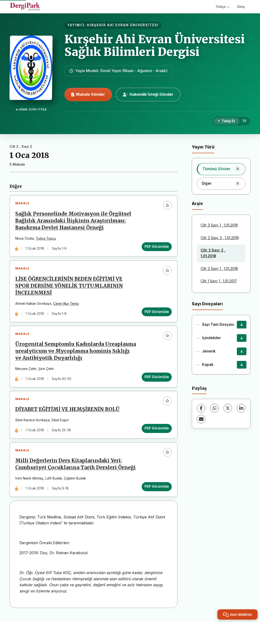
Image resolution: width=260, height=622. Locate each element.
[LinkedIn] (241, 408)
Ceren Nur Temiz (66, 305)
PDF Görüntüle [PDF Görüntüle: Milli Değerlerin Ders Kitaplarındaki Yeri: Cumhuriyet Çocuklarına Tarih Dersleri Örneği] (156, 490)
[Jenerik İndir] (241, 351)
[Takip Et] (226, 121)
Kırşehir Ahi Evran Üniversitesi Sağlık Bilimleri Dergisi (154, 45)
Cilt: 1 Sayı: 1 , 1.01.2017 (219, 281)
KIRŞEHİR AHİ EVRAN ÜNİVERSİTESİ (123, 25)
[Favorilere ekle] (167, 205)
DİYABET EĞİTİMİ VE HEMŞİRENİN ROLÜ (68, 413)
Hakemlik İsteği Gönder (148, 94)
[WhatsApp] (214, 408)
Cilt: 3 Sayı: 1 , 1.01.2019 (219, 225)
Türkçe (222, 7)
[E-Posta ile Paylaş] (201, 419)
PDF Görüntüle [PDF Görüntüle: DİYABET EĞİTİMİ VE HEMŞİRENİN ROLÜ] (156, 431)
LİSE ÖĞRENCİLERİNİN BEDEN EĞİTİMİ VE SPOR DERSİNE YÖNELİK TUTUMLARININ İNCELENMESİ (69, 287)
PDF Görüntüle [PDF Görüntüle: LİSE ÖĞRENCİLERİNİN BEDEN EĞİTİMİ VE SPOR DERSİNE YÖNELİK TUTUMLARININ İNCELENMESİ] (156, 313)
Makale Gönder (88, 94)
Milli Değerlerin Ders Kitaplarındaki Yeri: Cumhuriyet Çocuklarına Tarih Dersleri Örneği (76, 468)
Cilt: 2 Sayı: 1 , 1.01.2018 (219, 268)
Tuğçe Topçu (46, 239)
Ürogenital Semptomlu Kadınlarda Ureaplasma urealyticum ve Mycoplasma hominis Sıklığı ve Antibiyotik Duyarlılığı (76, 353)
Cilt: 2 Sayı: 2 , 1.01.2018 (213, 253)
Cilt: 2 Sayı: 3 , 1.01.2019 (220, 238)
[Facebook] (201, 408)
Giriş (241, 7)
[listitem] (221, 169)
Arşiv (197, 203)
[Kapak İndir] (241, 365)
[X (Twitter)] (228, 408)
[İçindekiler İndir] (241, 338)
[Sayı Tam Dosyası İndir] (241, 324)
